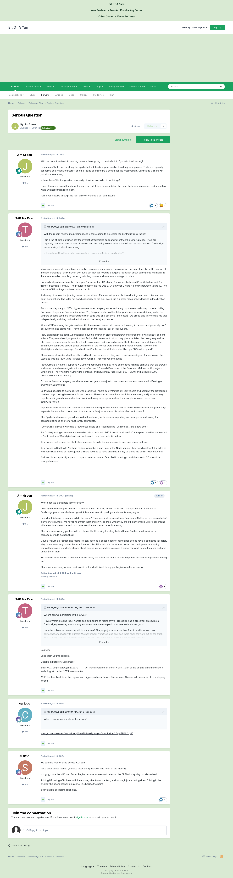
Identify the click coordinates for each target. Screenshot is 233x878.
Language (88, 866)
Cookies (147, 866)
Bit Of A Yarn (18, 27)
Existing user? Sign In (194, 27)
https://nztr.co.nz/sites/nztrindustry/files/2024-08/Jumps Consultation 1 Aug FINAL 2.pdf (87, 733)
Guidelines (98, 95)
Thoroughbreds (68, 86)
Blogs (71, 95)
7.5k (25, 731)
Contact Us (134, 866)
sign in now (82, 817)
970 (25, 246)
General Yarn (137, 86)
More (153, 86)
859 (25, 784)
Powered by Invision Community (116, 873)
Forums (45, 95)
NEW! (50, 86)
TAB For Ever (24, 218)
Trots (86, 86)
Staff (112, 95)
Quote (51, 205)
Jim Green (30, 124)
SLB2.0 (24, 756)
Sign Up (217, 27)
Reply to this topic (153, 139)
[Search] (184, 86)
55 (25, 183)
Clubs (32, 95)
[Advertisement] (116, 58)
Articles (59, 95)
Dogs (99, 86)
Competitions (16, 95)
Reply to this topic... (38, 830)
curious (24, 703)
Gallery (83, 95)
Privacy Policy (117, 866)
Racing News (116, 86)
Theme (102, 866)
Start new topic (123, 139)
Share (135, 126)
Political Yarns (33, 86)
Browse (15, 88)
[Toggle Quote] (45, 226)
